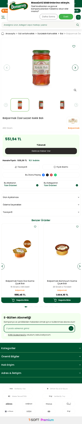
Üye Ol (75, 10)
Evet (66, 16)
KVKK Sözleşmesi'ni (17, 334)
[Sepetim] (78, 17)
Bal (61, 33)
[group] (41, 67)
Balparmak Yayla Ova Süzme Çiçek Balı (20, 282)
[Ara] (77, 25)
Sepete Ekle (20, 300)
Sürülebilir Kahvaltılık (47, 33)
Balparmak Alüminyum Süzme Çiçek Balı (62, 282)
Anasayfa (8, 33)
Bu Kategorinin (61, 184)
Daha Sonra (48, 16)
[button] (7, 68)
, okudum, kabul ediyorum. (27, 335)
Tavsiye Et (21, 167)
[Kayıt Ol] (71, 328)
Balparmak (73, 128)
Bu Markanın (21, 184)
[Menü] (3, 17)
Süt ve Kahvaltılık (26, 33)
